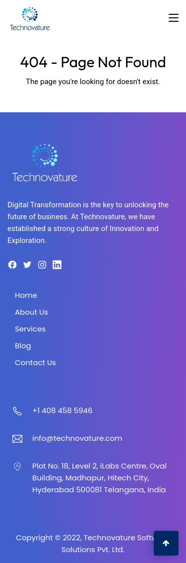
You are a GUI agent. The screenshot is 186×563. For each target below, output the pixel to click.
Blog (23, 345)
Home (26, 295)
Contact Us (35, 362)
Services (30, 329)
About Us (31, 312)
